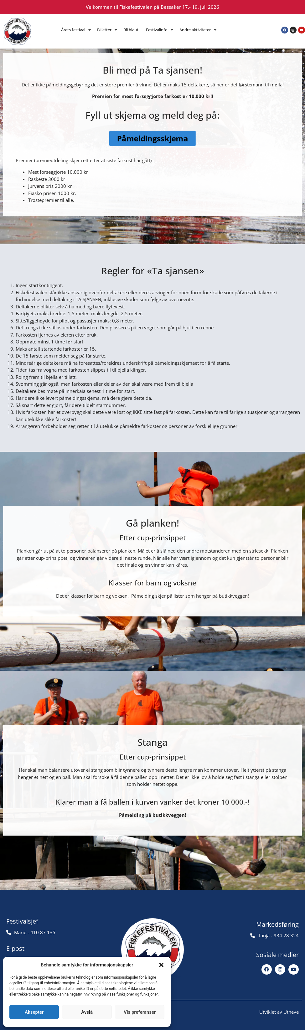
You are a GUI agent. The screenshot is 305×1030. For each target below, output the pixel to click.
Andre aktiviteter (197, 30)
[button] (161, 965)
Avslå (87, 1012)
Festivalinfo (159, 30)
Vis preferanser (140, 1012)
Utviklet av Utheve (279, 1012)
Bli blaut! (131, 30)
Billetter (107, 30)
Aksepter (34, 1012)
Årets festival (76, 30)
